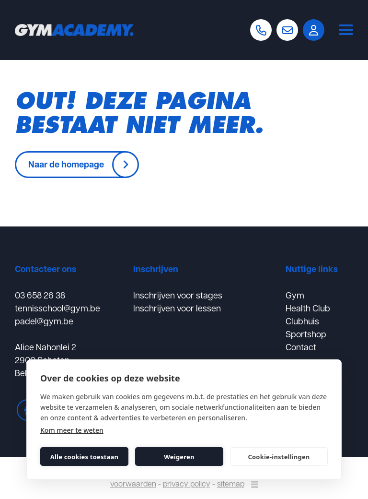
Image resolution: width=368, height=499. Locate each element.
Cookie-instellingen (279, 456)
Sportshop (306, 333)
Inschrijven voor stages (177, 294)
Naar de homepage (66, 164)
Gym (295, 294)
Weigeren (179, 456)
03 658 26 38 (40, 294)
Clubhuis (302, 320)
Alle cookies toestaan (84, 456)
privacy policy (186, 483)
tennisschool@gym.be (57, 307)
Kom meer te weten (72, 430)
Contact (301, 346)
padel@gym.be (44, 320)
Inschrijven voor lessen (177, 307)
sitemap (230, 483)
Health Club (308, 307)
